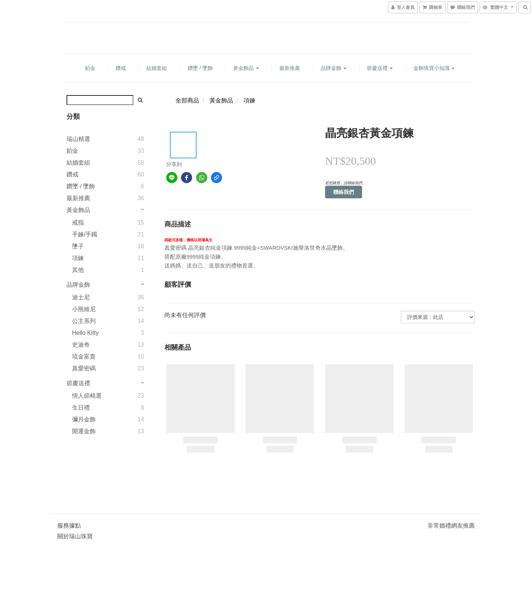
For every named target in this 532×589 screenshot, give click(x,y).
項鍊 (78, 258)
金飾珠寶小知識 (434, 68)
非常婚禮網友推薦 (451, 525)
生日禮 (81, 407)
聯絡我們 (343, 192)
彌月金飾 (84, 419)
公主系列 (84, 321)
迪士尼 (81, 297)
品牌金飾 (334, 68)
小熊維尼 (84, 309)
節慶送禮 (380, 68)
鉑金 (90, 68)
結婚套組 (156, 68)
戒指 (78, 222)
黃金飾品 (246, 68)
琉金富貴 (84, 356)
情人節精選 (87, 396)
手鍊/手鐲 (84, 234)
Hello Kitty (85, 333)
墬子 (78, 246)
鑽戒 (121, 68)
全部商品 (187, 100)
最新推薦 (289, 68)
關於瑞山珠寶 (75, 536)
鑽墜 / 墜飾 (200, 68)
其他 (78, 270)
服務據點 (69, 525)
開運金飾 (84, 431)
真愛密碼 (84, 368)
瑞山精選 (78, 139)
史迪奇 (81, 344)
